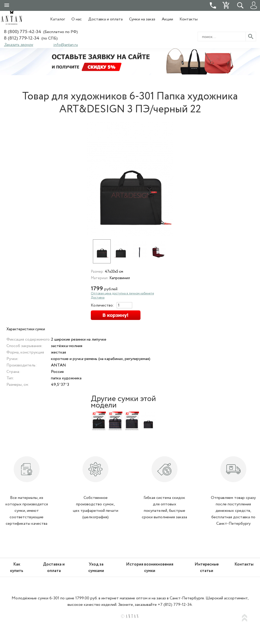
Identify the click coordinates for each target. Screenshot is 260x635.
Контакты (189, 19)
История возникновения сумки (149, 567)
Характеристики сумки (25, 329)
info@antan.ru (65, 45)
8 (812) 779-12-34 (21, 38)
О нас (76, 19)
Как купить (16, 567)
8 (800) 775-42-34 (22, 32)
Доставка (98, 297)
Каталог (57, 19)
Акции (167, 19)
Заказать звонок (18, 45)
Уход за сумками (96, 567)
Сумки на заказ (142, 19)
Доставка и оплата (105, 19)
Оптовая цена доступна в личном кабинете (122, 293)
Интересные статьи (207, 567)
